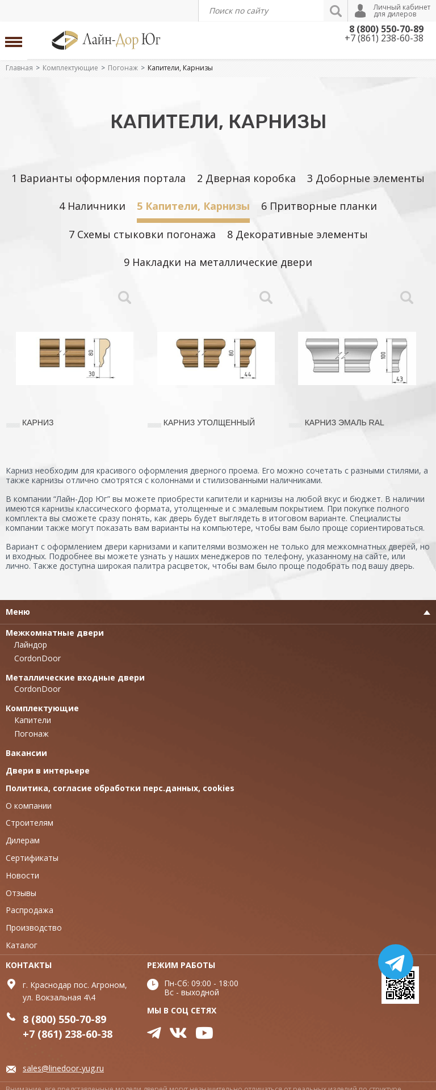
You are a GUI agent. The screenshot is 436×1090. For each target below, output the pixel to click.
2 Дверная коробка (246, 178)
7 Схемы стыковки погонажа (142, 234)
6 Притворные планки (319, 206)
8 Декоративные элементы (297, 234)
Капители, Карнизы (180, 68)
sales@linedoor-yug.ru (63, 1068)
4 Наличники (92, 206)
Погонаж (123, 68)
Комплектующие (70, 68)
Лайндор (30, 644)
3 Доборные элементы (366, 178)
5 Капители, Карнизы (193, 206)
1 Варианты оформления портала (98, 178)
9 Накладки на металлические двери (218, 262)
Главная (19, 68)
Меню (18, 611)
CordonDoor (37, 658)
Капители (32, 720)
